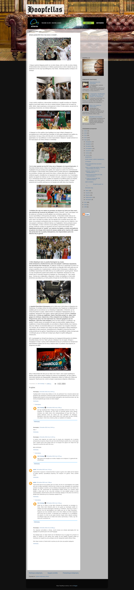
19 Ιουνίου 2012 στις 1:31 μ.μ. (44, 469)
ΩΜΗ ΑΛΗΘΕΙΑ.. (89, 182)
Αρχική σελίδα (53, 573)
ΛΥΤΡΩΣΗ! (88, 161)
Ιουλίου (88, 153)
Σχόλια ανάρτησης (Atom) (42, 576)
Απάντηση (35, 401)
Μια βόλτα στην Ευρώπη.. (96, 116)
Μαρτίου (88, 195)
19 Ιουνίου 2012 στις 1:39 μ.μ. (44, 482)
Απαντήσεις (38, 404)
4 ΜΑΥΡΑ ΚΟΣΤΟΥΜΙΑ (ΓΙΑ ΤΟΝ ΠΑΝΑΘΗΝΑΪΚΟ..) (93, 175)
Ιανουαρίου (89, 199)
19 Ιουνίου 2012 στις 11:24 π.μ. (47, 437)
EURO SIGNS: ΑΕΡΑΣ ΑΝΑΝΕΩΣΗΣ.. (95, 159)
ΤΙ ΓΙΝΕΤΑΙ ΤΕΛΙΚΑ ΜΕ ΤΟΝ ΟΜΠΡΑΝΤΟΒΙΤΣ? (92, 179)
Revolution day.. (89, 187)
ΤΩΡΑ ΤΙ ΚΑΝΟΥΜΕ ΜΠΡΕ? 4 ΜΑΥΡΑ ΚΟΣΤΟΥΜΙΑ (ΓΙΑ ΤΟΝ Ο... (95, 168)
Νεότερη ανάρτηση (35, 573)
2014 (85, 135)
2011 (85, 202)
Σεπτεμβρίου (89, 148)
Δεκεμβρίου (89, 141)
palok (34, 469)
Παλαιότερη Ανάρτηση (71, 573)
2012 (85, 139)
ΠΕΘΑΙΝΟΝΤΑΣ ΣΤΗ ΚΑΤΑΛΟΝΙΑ (94, 83)
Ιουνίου (88, 155)
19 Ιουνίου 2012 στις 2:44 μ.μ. (54, 503)
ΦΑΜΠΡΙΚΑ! (88, 157)
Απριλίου (88, 192)
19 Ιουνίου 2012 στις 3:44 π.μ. (47, 391)
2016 (85, 130)
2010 (85, 204)
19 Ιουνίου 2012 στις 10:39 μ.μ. (47, 527)
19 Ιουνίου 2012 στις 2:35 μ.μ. (54, 407)
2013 (85, 137)
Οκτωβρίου (89, 146)
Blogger (75, 585)
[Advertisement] (93, 43)
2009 (85, 207)
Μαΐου (87, 190)
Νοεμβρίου (88, 144)
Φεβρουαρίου (89, 197)
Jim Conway (40, 407)
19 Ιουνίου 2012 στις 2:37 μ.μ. (54, 456)
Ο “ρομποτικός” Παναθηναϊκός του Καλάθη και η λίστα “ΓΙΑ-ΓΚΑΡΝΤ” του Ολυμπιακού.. (97, 95)
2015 (85, 133)
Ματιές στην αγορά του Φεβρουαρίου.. (95, 106)
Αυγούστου (89, 150)
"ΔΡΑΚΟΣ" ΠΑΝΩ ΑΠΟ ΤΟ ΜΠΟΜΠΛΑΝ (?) (92, 171)
